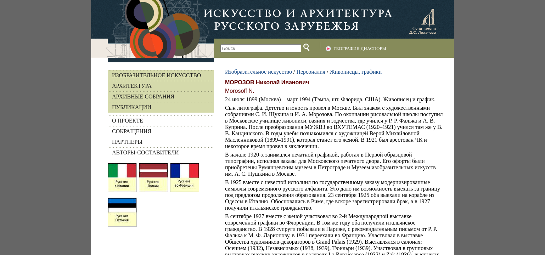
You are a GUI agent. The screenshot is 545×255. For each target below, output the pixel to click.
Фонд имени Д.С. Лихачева (422, 21)
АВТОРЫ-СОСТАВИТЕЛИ (145, 152)
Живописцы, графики (356, 72)
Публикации (131, 107)
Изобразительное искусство (156, 75)
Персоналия (310, 72)
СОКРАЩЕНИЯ (131, 131)
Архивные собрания (143, 97)
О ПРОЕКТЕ (127, 121)
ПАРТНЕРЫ (127, 142)
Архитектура (132, 86)
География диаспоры (359, 48)
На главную (152, 29)
